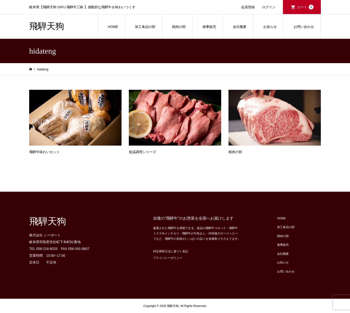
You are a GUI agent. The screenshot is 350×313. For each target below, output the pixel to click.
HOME (113, 27)
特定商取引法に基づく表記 (170, 251)
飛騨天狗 (46, 26)
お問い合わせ (303, 27)
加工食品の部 (145, 27)
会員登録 (248, 7)
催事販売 (209, 27)
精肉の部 (179, 27)
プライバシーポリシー (167, 258)
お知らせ (270, 27)
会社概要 (239, 27)
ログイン (269, 7)
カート (305, 7)
